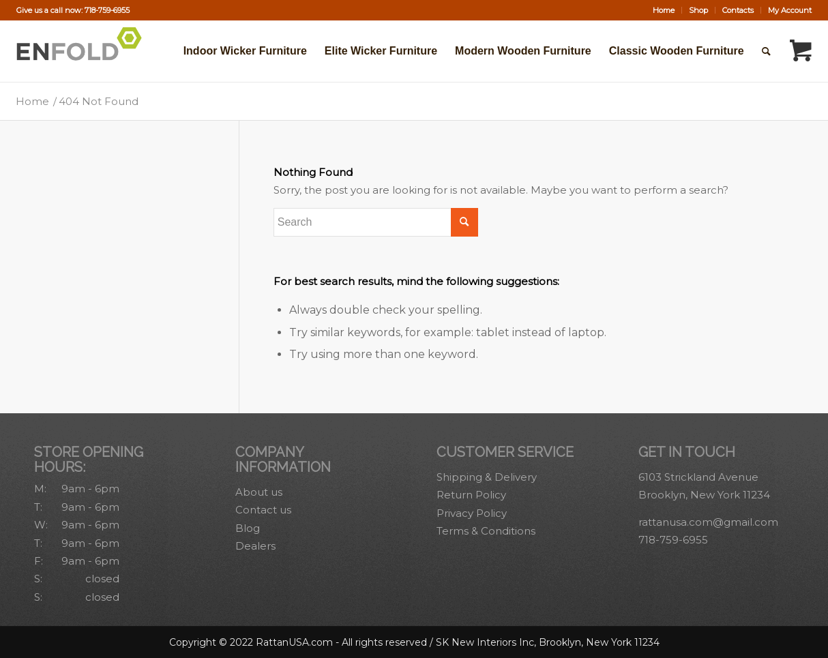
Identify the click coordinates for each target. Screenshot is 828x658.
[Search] (766, 51)
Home (664, 10)
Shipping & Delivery (487, 476)
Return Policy (471, 494)
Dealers (255, 545)
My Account (790, 10)
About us (258, 491)
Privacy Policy (472, 513)
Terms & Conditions (486, 530)
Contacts (738, 10)
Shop (698, 10)
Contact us (263, 509)
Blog (247, 528)
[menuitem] (664, 10)
